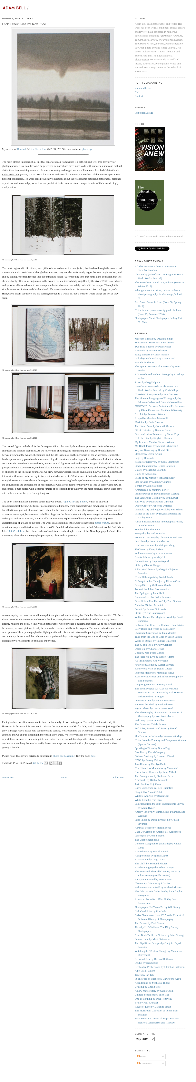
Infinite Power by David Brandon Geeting (157, 493)
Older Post (119, 777)
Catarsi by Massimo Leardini (150, 469)
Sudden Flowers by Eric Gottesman (154, 553)
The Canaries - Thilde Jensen (150, 724)
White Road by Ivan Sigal (148, 799)
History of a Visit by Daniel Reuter (153, 668)
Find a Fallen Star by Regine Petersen (155, 465)
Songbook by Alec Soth (147, 529)
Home (64, 777)
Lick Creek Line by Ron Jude (150, 911)
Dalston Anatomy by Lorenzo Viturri (154, 756)
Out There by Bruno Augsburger (152, 541)
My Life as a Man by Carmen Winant (155, 442)
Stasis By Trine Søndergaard (150, 612)
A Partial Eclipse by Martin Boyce (153, 827)
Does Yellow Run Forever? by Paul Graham (158, 601)
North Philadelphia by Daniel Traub (154, 577)
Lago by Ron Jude (144, 457)
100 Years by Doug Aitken (149, 549)
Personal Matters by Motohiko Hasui (154, 672)
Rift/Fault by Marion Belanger (151, 350)
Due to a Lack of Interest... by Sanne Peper (157, 434)
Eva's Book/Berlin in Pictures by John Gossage (160, 935)
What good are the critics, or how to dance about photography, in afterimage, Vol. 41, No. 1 (159, 294)
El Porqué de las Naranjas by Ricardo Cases (158, 581)
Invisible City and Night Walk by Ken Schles (159, 509)
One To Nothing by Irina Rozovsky (153, 998)
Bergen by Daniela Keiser (148, 485)
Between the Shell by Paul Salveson (154, 704)
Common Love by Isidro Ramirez (152, 597)
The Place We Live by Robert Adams (154, 656)
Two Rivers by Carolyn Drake (151, 764)
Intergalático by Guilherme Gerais (153, 585)
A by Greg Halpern (145, 970)
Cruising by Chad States (147, 986)
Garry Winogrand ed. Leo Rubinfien (154, 787)
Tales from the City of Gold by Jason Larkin (158, 636)
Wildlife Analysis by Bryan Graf (152, 795)
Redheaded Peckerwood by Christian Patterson (160, 966)
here (93, 755)
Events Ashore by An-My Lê (150, 557)
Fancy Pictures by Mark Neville (152, 354)
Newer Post (8, 777)
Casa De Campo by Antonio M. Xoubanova (158, 831)
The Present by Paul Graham (150, 923)
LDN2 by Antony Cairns (148, 760)
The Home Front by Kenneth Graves (154, 426)
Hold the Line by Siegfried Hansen (153, 437)
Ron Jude (22, 148)
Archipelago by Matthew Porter (151, 489)
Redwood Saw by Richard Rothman (154, 958)
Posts (141, 1056)
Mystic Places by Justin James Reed (154, 708)
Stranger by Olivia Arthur (148, 453)
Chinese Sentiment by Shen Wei (152, 994)
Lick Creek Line (16, 531)
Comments (144, 1063)
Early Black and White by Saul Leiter (155, 628)
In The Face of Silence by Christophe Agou (158, 978)
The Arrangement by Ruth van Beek (154, 776)
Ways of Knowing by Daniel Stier (153, 449)
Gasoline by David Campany (150, 752)
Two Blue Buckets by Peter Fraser (153, 346)
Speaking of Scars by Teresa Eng (152, 748)
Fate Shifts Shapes (144, 362)
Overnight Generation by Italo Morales (155, 632)
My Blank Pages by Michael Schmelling (156, 445)
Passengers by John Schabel (150, 835)
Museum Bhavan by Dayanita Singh (154, 338)
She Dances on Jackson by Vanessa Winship (158, 736)
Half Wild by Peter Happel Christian (154, 501)
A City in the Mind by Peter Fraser (153, 879)
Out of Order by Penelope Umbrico (153, 505)
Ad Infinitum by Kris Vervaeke (151, 660)
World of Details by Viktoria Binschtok (155, 640)
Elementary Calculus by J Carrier (152, 883)
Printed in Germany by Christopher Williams (159, 537)
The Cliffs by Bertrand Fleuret (151, 863)
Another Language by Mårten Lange (154, 867)
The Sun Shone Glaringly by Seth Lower (156, 497)
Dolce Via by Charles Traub (149, 648)
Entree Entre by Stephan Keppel (152, 561)
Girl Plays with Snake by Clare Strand (155, 358)
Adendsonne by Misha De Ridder (152, 982)
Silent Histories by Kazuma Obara (153, 429)
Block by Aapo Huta (146, 473)
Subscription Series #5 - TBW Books (154, 342)
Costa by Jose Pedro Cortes (149, 652)
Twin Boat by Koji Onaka (148, 784)
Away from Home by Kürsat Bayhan (154, 664)
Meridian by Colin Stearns (149, 422)
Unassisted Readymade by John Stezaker (156, 394)
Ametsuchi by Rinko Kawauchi (151, 779)
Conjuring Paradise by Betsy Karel (153, 684)
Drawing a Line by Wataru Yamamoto (155, 700)
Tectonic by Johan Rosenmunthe (152, 589)
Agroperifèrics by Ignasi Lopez (151, 855)
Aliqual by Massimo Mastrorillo (152, 418)
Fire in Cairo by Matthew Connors (153, 481)
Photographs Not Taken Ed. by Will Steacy (157, 907)
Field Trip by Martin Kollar (149, 720)
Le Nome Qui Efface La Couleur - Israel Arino (159, 624)
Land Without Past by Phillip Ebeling (155, 545)
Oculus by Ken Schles (146, 962)
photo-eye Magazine (64, 755)
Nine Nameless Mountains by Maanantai (156, 768)
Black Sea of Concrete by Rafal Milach (155, 771)
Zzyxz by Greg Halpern (147, 382)
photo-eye (87, 148)
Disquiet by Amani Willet (148, 791)
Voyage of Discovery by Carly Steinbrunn (157, 461)
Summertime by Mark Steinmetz (152, 938)
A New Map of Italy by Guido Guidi (154, 990)
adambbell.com (143, 88)
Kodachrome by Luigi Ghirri (150, 859)
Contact (139, 95)
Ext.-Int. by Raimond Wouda (150, 414)
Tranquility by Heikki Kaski (150, 533)
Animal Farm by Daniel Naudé (151, 851)
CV (136, 92)
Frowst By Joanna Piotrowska (151, 609)
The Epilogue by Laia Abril (149, 593)
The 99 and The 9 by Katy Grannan (153, 644)
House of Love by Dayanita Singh (153, 1006)
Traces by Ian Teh (144, 974)
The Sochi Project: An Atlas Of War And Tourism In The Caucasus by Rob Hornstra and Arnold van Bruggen (159, 692)
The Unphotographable (147, 839)
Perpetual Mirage (144, 112)
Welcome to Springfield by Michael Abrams (158, 887)
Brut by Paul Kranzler (146, 1002)
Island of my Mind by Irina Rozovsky (155, 477)
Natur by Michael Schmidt (149, 604)
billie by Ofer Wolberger (148, 565)
